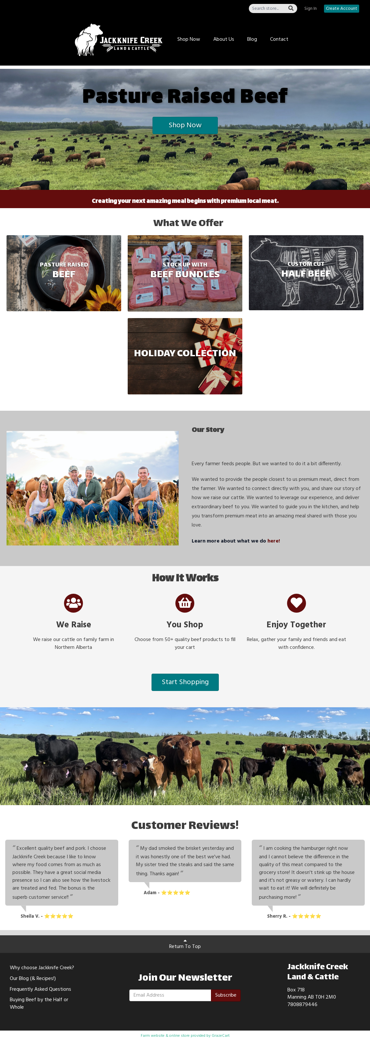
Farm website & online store (165, 1036)
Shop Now (188, 39)
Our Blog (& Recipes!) (33, 978)
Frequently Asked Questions (40, 989)
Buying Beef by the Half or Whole (39, 1004)
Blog (252, 39)
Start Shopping (185, 682)
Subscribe (225, 995)
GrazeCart (221, 1036)
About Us (223, 39)
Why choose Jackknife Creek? (42, 968)
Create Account (341, 8)
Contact (279, 39)
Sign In (310, 9)
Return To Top (185, 944)
